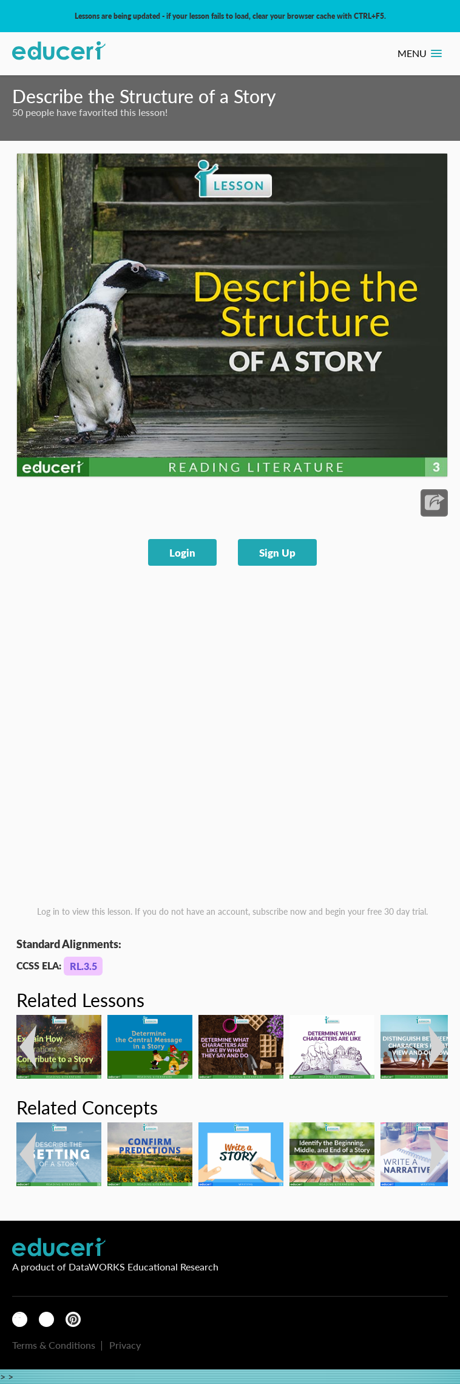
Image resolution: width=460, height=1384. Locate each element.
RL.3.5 (83, 966)
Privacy (125, 1345)
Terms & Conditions (53, 1345)
